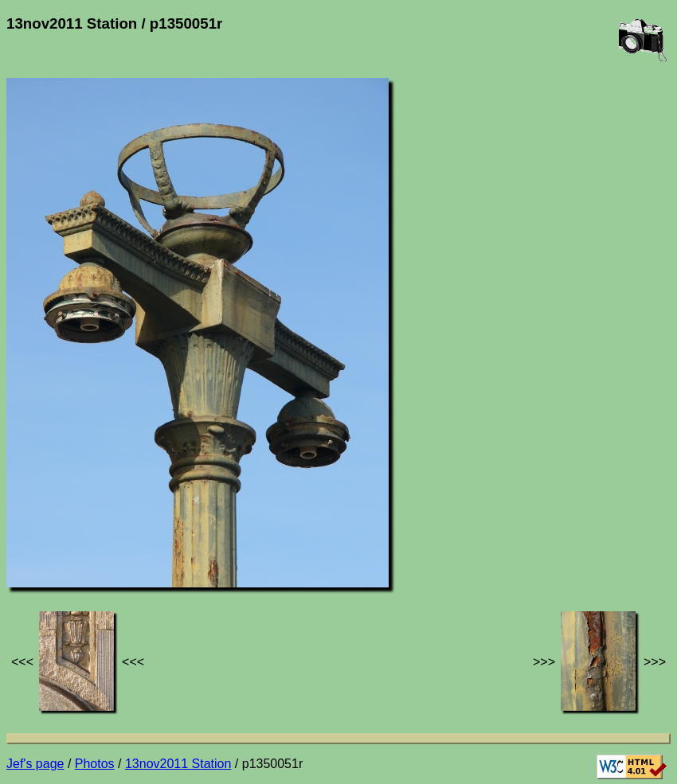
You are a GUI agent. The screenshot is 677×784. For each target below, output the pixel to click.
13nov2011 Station (178, 763)
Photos (95, 763)
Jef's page (35, 763)
